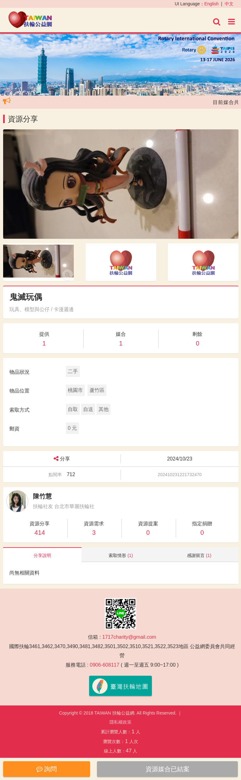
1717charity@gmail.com (129, 637)
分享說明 (42, 555)
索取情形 (121, 555)
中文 (229, 3)
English (211, 3)
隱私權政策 (120, 722)
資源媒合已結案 (168, 769)
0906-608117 (104, 665)
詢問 (46, 769)
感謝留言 (199, 555)
